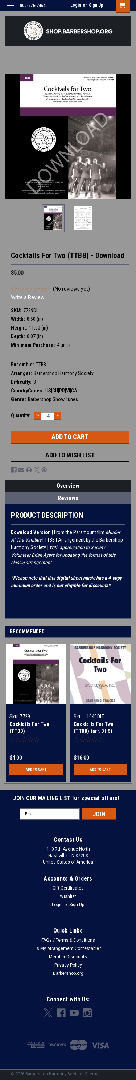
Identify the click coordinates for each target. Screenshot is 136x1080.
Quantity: (20, 415)
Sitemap (93, 1074)
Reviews (68, 498)
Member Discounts (68, 956)
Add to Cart (36, 769)
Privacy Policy (68, 965)
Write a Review (28, 297)
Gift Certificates (68, 888)
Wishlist (68, 896)
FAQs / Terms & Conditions (68, 940)
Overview (68, 485)
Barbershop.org (68, 973)
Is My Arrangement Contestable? (68, 948)
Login (75, 5)
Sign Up (96, 5)
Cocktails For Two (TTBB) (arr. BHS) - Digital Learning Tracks (100, 731)
